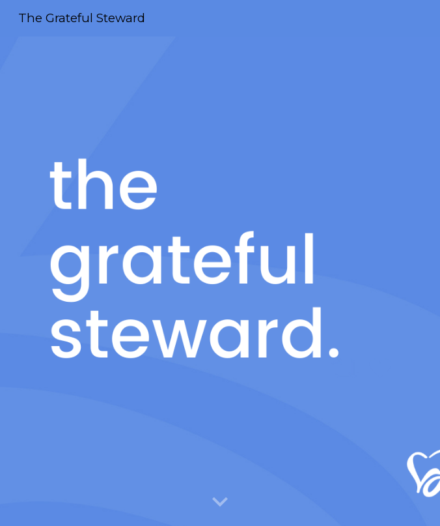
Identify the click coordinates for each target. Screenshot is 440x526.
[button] (220, 502)
